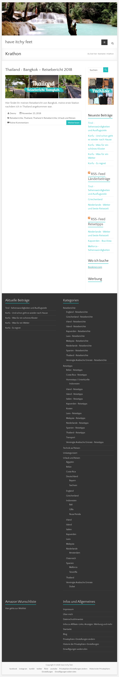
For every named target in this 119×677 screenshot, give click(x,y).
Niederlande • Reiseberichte (79, 346)
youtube (53, 669)
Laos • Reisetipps (74, 413)
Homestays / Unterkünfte (78, 379)
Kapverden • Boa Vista (99, 240)
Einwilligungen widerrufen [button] (75, 649)
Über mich (68, 614)
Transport (70, 437)
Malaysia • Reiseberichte (77, 341)
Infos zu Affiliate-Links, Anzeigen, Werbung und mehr (87, 624)
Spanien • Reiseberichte (77, 350)
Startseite (101, 54)
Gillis (71, 509)
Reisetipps (67, 366)
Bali (71, 504)
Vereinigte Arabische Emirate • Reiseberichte (86, 360)
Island (69, 524)
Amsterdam (74, 553)
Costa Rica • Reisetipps (76, 375)
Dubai (72, 586)
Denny (13, 113)
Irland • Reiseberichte (76, 321)
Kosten (69, 408)
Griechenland (95, 199)
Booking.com (95, 267)
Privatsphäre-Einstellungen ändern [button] (79, 639)
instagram (23, 669)
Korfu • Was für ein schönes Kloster (21, 318)
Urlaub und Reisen (66, 118)
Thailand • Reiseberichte (45, 118)
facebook (13, 669)
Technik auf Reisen (71, 448)
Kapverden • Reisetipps (76, 404)
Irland (69, 520)
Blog (65, 634)
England (70, 491)
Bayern (72, 480)
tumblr (32, 669)
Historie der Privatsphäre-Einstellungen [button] (81, 644)
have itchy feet (18, 41)
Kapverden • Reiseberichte (78, 331)
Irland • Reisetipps (74, 389)
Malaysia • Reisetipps (75, 418)
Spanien (70, 563)
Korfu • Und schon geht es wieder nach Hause (26, 313)
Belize (68, 467)
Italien (69, 529)
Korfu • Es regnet (97, 163)
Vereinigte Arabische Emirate (79, 582)
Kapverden (71, 534)
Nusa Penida (75, 514)
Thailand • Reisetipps (75, 432)
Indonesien (74, 383)
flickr (46, 669)
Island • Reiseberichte (76, 326)
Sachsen (73, 485)
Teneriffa (73, 572)
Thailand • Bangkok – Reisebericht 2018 (38, 69)
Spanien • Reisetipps (75, 428)
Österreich (71, 558)
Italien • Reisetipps (74, 399)
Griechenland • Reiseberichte (79, 317)
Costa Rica (71, 471)
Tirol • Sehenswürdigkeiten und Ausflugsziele (99, 127)
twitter (39, 669)
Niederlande (71, 549)
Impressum (68, 609)
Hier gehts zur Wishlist (15, 608)
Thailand (28, 118)
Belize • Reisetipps (74, 370)
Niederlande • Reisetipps (77, 423)
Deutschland (72, 476)
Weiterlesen (73, 122)
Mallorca (73, 567)
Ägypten (70, 462)
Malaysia (70, 544)
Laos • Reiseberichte (75, 336)
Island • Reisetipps (74, 394)
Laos (68, 539)
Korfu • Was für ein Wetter (17, 323)
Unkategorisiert (70, 453)
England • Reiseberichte (77, 312)
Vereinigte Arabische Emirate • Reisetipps (85, 442)
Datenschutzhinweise (73, 619)
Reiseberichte (16, 118)
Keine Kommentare (19, 122)
